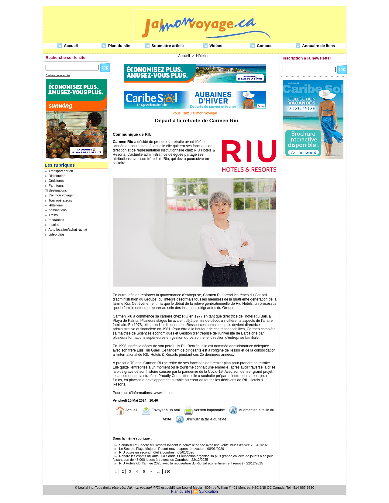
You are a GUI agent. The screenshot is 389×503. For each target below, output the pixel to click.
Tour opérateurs (58, 200)
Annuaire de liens (315, 46)
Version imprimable (204, 410)
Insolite (52, 224)
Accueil (67, 46)
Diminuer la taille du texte (200, 419)
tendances (54, 220)
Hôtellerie (54, 205)
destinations (58, 190)
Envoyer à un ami (160, 410)
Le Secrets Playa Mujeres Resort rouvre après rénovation (158, 448)
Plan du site (116, 46)
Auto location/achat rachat (66, 229)
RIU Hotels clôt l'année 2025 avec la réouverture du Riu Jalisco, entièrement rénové (178, 463)
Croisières (54, 180)
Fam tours (54, 185)
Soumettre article (164, 46)
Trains (51, 215)
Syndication (208, 491)
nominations (56, 210)
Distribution (55, 176)
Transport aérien (59, 171)
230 (167, 471)
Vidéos (212, 46)
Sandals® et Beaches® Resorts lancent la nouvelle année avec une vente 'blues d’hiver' (181, 445)
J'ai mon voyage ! (59, 195)
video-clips (54, 234)
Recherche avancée (58, 75)
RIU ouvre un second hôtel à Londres (143, 452)
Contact (261, 46)
